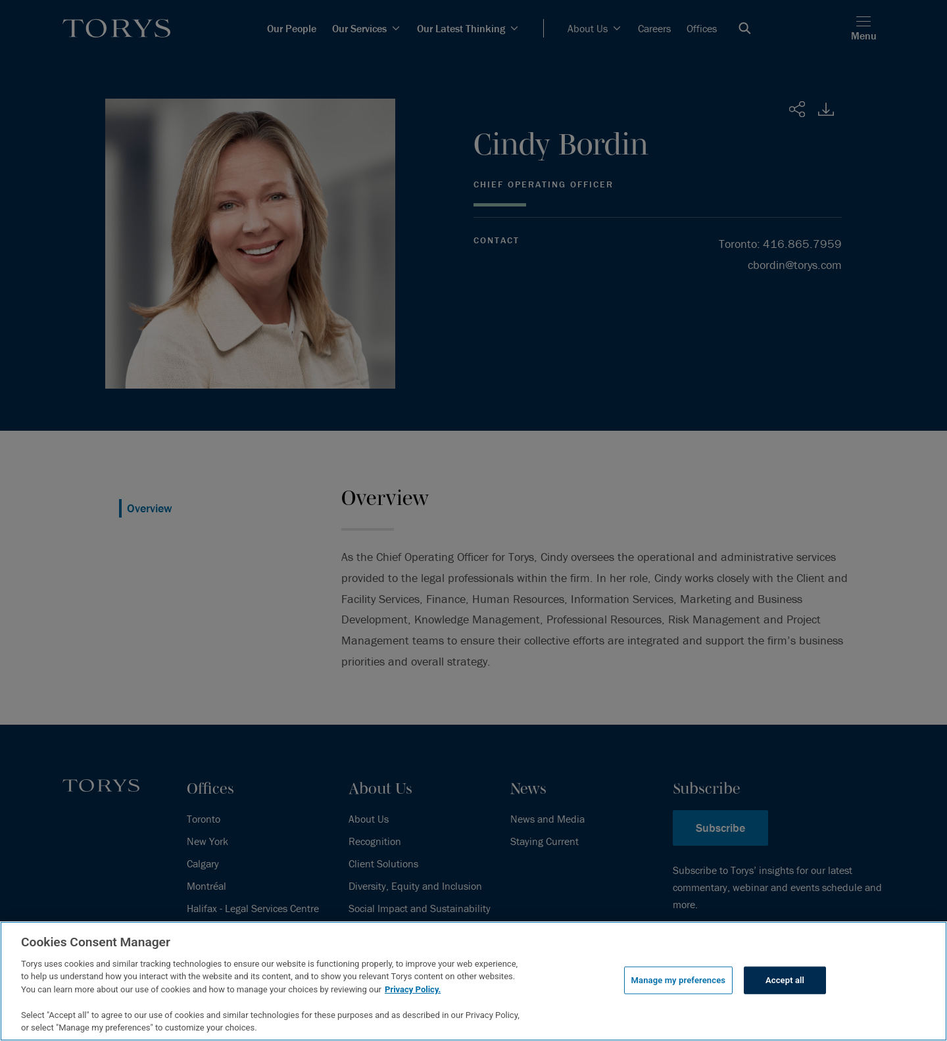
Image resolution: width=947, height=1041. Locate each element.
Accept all (784, 980)
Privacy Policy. (413, 989)
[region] (473, 981)
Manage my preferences (678, 980)
